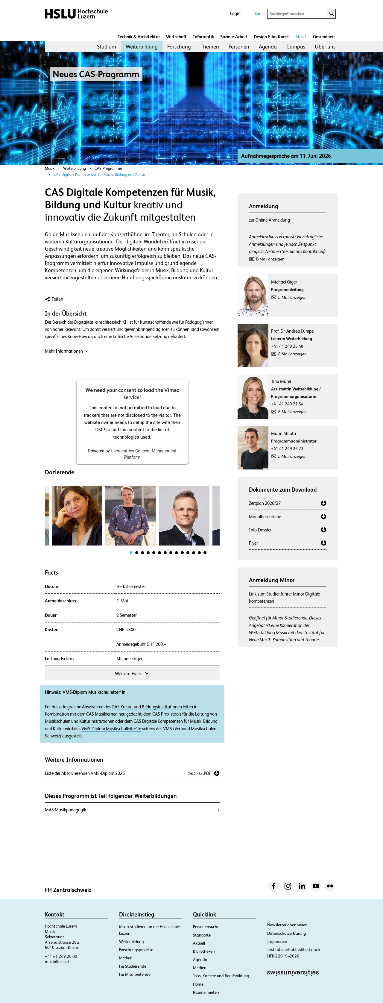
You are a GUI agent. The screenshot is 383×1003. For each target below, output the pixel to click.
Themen (209, 46)
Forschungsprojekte (136, 949)
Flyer (253, 543)
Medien (126, 957)
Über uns (325, 46)
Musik (301, 36)
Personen (239, 46)
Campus (295, 46)
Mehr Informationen (66, 351)
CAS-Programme (108, 168)
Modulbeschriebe (265, 516)
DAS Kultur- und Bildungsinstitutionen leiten (152, 706)
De (257, 13)
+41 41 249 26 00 (61, 956)
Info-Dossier (260, 529)
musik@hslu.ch (58, 961)
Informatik (203, 36)
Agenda (268, 46)
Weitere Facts (132, 672)
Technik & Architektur (139, 36)
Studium (106, 46)
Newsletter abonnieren (287, 924)
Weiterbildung (142, 46)
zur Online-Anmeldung (269, 219)
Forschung (179, 46)
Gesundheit (324, 36)
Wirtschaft (176, 36)
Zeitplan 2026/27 (265, 503)
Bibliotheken (204, 951)
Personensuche (206, 926)
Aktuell (199, 943)
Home (198, 984)
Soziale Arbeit (233, 36)
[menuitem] (106, 46)
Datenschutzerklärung (286, 933)
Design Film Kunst (271, 36)
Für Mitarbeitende (135, 974)
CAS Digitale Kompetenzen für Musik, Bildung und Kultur (99, 174)
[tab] (131, 552)
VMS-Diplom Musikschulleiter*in (111, 728)
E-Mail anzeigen (270, 259)
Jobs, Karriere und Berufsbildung (221, 975)
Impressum (277, 941)
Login (235, 13)
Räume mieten (206, 992)
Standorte (202, 935)
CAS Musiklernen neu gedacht (114, 714)
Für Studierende (132, 966)
